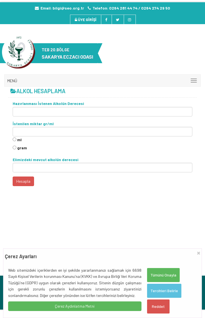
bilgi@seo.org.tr (68, 8)
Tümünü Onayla (163, 275)
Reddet (158, 306)
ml (19, 139)
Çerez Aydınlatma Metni (74, 306)
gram (22, 147)
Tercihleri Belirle (164, 290)
